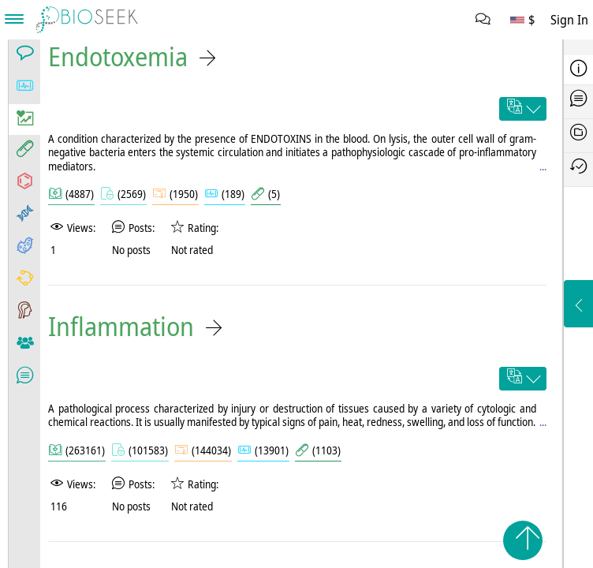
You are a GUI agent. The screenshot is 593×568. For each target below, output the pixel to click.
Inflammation (121, 326)
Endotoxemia (118, 56)
